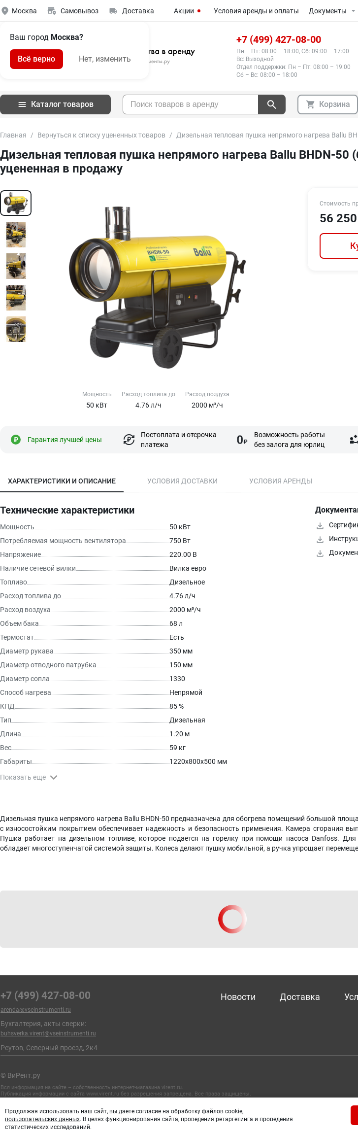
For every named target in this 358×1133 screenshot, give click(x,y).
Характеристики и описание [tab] (62, 481)
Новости (238, 997)
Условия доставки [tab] (182, 481)
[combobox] (190, 104)
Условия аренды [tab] (280, 481)
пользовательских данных (42, 1119)
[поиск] (272, 104)
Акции (189, 11)
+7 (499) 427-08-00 (278, 39)
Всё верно (36, 59)
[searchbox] (190, 104)
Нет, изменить (105, 59)
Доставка (300, 997)
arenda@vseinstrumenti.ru (35, 1009)
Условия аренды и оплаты (256, 11)
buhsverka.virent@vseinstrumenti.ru (48, 1033)
